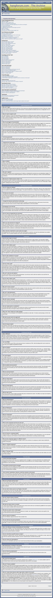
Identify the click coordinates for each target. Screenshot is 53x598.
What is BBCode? (5, 55)
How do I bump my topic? (6, 53)
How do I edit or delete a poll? (7, 46)
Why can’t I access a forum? (7, 47)
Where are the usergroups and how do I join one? (11, 69)
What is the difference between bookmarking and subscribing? (13, 90)
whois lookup (35, 574)
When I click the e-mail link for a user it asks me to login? (12, 38)
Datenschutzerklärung (39, 2)
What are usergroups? (6, 68)
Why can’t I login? (5, 21)
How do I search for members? (7, 87)
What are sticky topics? (6, 61)
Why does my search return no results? (9, 85)
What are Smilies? (5, 57)
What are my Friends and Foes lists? (8, 80)
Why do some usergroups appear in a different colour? (12, 71)
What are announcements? (7, 60)
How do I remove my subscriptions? (8, 92)
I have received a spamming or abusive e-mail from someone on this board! (16, 77)
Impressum (48, 2)
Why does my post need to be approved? (9, 52)
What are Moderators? (6, 67)
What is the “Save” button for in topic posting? (10, 51)
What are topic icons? (6, 63)
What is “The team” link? (6, 73)
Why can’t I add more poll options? (8, 45)
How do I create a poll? (6, 44)
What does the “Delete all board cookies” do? (10, 30)
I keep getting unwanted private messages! (10, 76)
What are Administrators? (6, 66)
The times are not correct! (6, 34)
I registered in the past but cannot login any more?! (11, 27)
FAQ (8, 2)
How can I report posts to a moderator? (9, 50)
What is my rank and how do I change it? (9, 37)
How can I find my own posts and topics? (9, 88)
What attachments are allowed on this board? (10, 95)
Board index (7, 13)
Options (7, 11)
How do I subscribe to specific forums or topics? (10, 91)
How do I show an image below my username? (10, 36)
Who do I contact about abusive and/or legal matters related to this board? (15, 101)
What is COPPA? (5, 28)
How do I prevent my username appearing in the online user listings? (14, 24)
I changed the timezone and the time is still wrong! (11, 35)
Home (4, 2)
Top (2, 120)
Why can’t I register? (5, 29)
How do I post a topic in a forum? (8, 41)
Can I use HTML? (5, 56)
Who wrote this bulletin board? (7, 99)
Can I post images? (5, 58)
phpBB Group (35, 559)
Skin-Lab (32, 594)
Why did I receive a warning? (7, 49)
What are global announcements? (8, 59)
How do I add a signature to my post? (9, 43)
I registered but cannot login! (7, 26)
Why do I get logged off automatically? (9, 23)
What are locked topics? (6, 62)
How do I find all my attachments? (8, 96)
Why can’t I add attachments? (7, 48)
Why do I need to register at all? (8, 22)
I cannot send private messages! (8, 75)
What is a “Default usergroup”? (7, 72)
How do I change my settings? (7, 33)
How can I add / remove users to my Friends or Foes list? (12, 81)
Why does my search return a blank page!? (10, 86)
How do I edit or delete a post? (7, 42)
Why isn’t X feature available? (7, 100)
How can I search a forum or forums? (8, 84)
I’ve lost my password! (6, 25)
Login (3, 11)
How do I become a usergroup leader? (9, 70)
